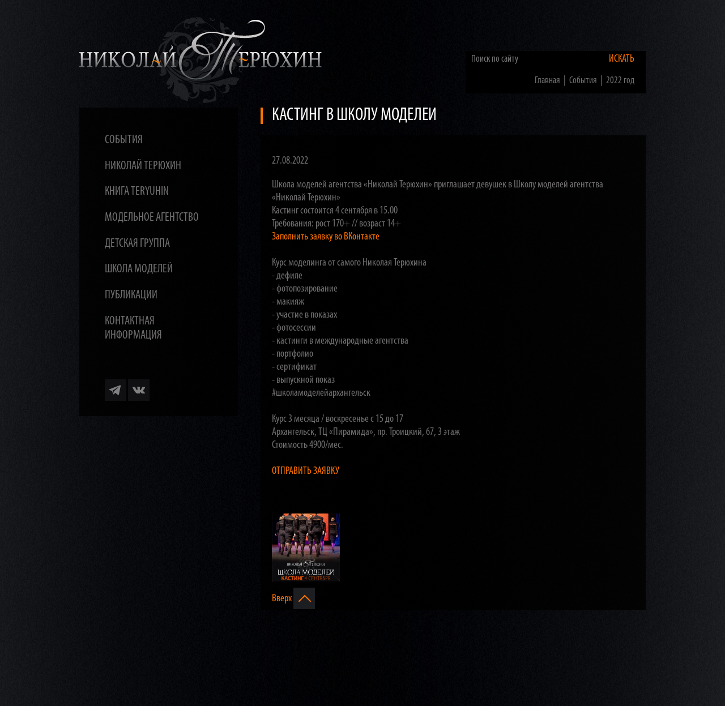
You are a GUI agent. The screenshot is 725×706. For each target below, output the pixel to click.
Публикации (131, 295)
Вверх (293, 598)
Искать (621, 59)
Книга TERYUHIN (137, 192)
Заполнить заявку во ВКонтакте (325, 237)
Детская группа (137, 244)
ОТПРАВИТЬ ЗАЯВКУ (305, 471)
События (124, 140)
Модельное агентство (152, 218)
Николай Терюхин (143, 166)
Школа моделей (139, 269)
